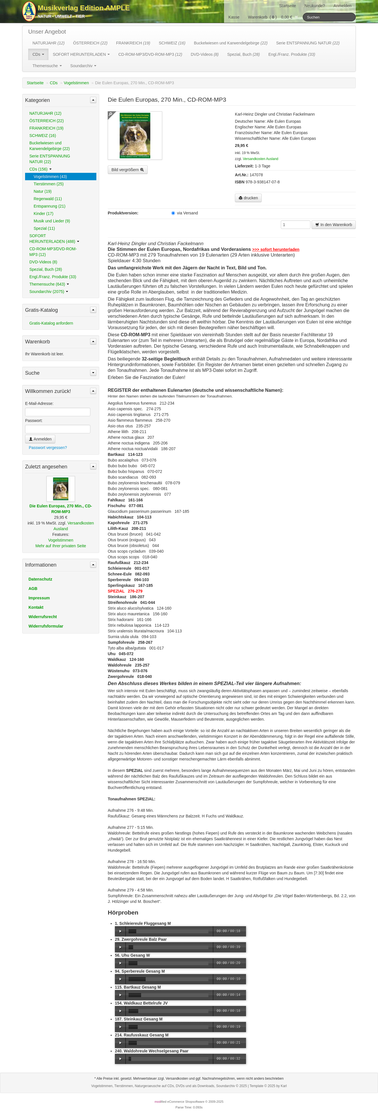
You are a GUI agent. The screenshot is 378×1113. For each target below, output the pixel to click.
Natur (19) (43, 191)
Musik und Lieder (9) (52, 221)
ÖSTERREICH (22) (46, 120)
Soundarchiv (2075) (48, 291)
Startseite (287, 5)
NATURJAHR (48, 43)
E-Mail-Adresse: (39, 403)
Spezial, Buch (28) (45, 269)
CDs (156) (40, 169)
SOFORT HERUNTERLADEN (81, 54)
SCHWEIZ (172, 43)
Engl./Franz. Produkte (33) (52, 276)
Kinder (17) (43, 213)
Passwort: (33, 420)
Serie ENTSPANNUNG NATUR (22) (49, 159)
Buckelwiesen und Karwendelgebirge (230, 43)
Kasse (233, 17)
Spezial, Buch (243, 54)
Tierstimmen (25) (49, 184)
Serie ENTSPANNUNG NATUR (308, 43)
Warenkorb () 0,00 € (273, 17)
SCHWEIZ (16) (42, 135)
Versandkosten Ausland (260, 159)
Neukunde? (314, 5)
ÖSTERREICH (90, 43)
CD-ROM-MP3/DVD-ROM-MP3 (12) (53, 252)
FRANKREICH (133, 43)
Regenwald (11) (48, 198)
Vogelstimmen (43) (50, 176)
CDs (38, 54)
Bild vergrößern (127, 169)
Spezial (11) (44, 228)
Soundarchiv (83, 65)
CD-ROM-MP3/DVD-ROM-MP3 (150, 54)
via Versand (184, 213)
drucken (248, 198)
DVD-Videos (205, 54)
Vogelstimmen (76, 83)
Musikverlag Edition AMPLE (84, 8)
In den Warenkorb (333, 224)
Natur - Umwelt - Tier (61, 16)
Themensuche (47, 65)
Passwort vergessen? (48, 447)
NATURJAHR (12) (45, 113)
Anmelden (342, 5)
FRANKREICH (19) (46, 128)
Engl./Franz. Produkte (291, 54)
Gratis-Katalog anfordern (51, 323)
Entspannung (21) (49, 206)
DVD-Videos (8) (43, 262)
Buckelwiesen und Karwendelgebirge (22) (49, 146)
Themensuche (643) (49, 284)
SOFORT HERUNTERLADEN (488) (54, 238)
